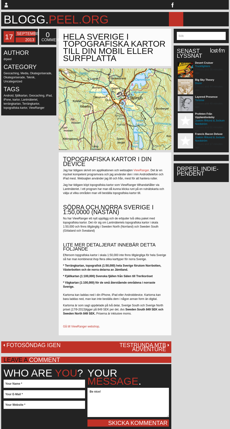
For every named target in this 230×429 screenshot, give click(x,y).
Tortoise (199, 100)
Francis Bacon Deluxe (209, 133)
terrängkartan (12, 103)
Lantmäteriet (29, 99)
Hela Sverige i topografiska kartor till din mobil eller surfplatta (114, 47)
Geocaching (11, 73)
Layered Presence (206, 96)
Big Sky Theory (204, 79)
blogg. (56, 19)
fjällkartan (21, 95)
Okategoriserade (40, 73)
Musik (221, 19)
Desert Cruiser (204, 62)
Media (25, 73)
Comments (47, 36)
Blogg (191, 19)
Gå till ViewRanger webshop (81, 326)
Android (8, 95)
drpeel (8, 59)
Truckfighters (202, 66)
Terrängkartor (30, 103)
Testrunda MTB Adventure (143, 347)
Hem (175, 19)
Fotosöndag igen (33, 345)
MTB (205, 19)
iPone (7, 99)
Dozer (198, 83)
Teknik (30, 77)
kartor (16, 99)
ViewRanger (36, 107)
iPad (49, 95)
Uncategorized (13, 81)
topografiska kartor (15, 107)
